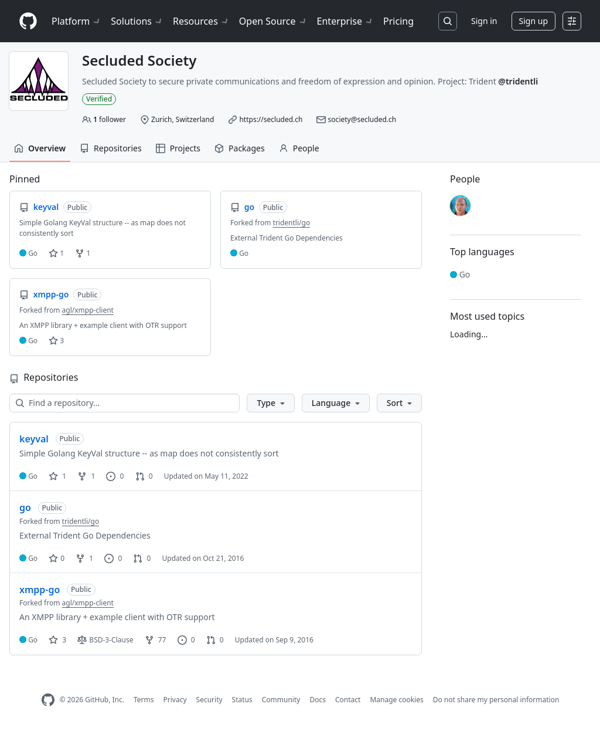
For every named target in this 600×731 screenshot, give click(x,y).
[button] (270, 403)
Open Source (273, 21)
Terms (144, 700)
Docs (317, 700)
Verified (99, 99)
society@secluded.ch (362, 119)
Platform (76, 21)
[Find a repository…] (124, 403)
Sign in (484, 20)
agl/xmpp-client (88, 310)
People (299, 148)
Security (209, 700)
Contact (347, 700)
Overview (40, 148)
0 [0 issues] (115, 476)
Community (281, 700)
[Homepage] (28, 21)
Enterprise (345, 21)
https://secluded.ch (270, 119)
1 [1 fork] (86, 476)
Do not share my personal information (496, 700)
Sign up (533, 20)
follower (109, 119)
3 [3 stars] (57, 640)
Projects (178, 148)
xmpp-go (39, 589)
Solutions (137, 21)
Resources (201, 21)
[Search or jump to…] (447, 21)
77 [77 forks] (155, 640)
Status (242, 700)
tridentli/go (292, 223)
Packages (239, 148)
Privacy (175, 700)
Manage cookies (396, 700)
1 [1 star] (57, 476)
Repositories (111, 148)
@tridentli (518, 81)
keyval (34, 438)
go (25, 507)
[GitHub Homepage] (48, 700)
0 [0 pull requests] (144, 476)
